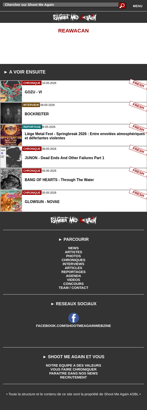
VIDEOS (73, 280)
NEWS (73, 248)
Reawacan (73, 31)
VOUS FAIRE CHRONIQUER (73, 369)
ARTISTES (73, 252)
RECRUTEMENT (73, 377)
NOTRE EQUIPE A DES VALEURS (73, 365)
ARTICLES (73, 268)
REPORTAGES (73, 272)
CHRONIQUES (73, 260)
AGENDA (73, 276)
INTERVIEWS (73, 264)
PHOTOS (73, 256)
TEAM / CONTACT (73, 288)
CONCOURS (73, 284)
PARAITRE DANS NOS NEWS (73, 373)
